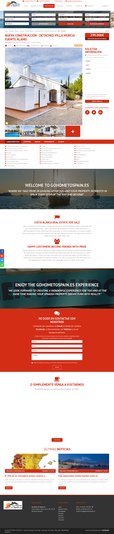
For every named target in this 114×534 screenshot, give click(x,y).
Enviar (37, 142)
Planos (61, 142)
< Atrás (107, 31)
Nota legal (44, 530)
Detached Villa (39, 31)
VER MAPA (57, 440)
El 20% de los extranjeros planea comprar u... (26, 475)
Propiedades (49, 6)
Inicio (26, 6)
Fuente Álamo (29, 31)
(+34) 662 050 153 (30, 1)
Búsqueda (97, 24)
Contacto (78, 6)
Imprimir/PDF (49, 142)
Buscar (70, 24)
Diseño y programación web (93, 530)
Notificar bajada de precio (97, 39)
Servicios (60, 6)
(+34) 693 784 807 (44, 1)
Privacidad (51, 530)
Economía (27, 142)
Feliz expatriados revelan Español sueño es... (78, 475)
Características (13, 142)
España (11, 31)
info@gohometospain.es (74, 1)
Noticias (69, 6)
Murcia (17, 31)
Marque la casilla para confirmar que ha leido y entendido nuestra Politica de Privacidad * (97, 96)
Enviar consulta (97, 101)
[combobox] (17, 14)
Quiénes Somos (36, 6)
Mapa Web (57, 530)
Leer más (8, 488)
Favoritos (89, 6)
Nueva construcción (51, 31)
